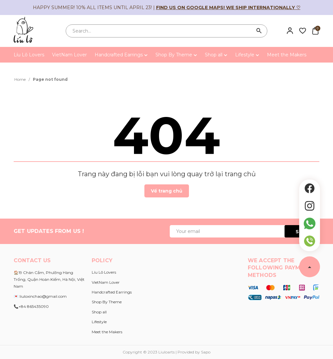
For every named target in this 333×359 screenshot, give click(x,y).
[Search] (259, 30)
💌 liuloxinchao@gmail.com (40, 296)
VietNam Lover (69, 55)
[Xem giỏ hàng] (315, 31)
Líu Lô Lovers (29, 55)
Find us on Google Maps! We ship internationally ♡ (228, 7)
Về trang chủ (166, 191)
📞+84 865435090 (31, 306)
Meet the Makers (286, 55)
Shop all (216, 55)
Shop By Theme (176, 55)
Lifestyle (247, 55)
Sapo (205, 352)
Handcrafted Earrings (121, 55)
